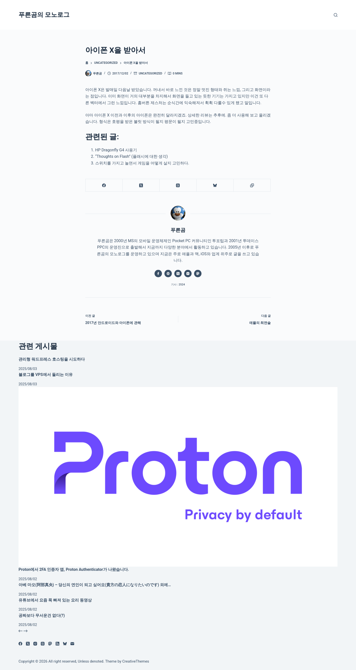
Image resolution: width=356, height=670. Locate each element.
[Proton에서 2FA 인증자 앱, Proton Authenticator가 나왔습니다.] (178, 477)
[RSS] (57, 644)
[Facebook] (104, 185)
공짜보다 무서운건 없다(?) (42, 615)
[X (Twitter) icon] (178, 273)
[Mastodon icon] (197, 273)
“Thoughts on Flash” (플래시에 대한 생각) (131, 156)
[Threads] (178, 185)
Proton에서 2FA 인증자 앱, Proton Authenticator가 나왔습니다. (74, 569)
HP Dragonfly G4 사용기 (116, 150)
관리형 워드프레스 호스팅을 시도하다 (52, 359)
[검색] (335, 15)
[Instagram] (35, 644)
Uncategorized (150, 73)
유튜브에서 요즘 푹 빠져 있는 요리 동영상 (55, 600)
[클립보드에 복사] (252, 185)
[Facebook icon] (158, 273)
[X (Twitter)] (141, 185)
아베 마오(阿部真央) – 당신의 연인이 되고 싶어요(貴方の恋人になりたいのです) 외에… (95, 584)
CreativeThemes (135, 661)
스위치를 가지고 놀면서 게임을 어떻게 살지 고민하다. (142, 163)
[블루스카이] (215, 185)
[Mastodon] (50, 644)
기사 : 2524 (178, 284)
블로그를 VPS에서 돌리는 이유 (46, 374)
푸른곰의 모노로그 (44, 14)
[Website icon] (168, 273)
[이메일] (72, 644)
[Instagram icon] (188, 273)
